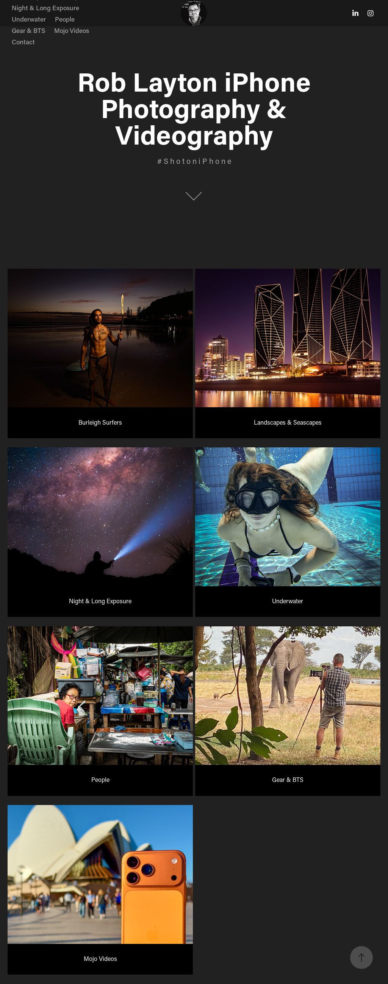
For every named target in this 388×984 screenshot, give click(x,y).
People (65, 19)
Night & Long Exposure (45, 7)
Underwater (29, 19)
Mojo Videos (71, 30)
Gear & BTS (28, 30)
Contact (23, 41)
